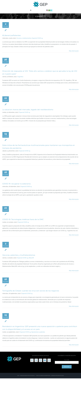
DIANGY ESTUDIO (60, 375)
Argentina (20, 76)
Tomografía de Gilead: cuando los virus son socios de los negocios (30, 291)
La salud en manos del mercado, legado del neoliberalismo (27, 110)
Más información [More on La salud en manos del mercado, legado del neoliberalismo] (74, 125)
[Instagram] (40, 360)
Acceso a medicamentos (24, 38)
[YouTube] (45, 360)
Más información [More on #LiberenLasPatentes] (74, 51)
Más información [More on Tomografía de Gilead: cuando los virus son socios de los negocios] (74, 306)
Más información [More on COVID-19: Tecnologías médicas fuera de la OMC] (74, 235)
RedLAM (31, 258)
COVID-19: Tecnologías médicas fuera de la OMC (23, 219)
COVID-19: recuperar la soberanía (16, 184)
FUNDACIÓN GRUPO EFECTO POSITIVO (27, 375)
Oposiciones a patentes (38, 332)
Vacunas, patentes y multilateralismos (18, 255)
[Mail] (49, 360)
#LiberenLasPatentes (11, 35)
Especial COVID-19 (37, 38)
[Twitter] (36, 360)
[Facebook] (32, 360)
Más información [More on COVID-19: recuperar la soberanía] (74, 199)
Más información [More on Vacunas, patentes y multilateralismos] (74, 270)
